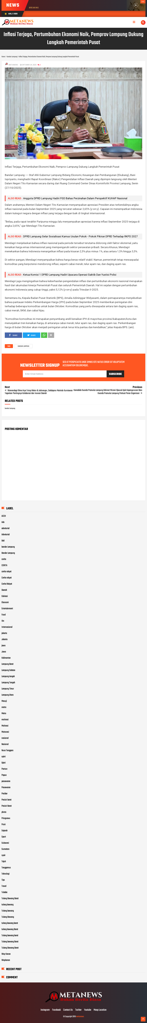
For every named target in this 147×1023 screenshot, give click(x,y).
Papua (4, 775)
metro (4, 707)
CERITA (4, 565)
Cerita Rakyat (7, 584)
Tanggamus (6, 868)
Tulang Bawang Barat (10, 899)
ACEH (4, 516)
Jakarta (4, 639)
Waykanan (6, 960)
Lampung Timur (8, 689)
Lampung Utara (7, 695)
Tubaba (4, 892)
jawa (3, 646)
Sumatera (5, 849)
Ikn (3, 621)
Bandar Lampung (8, 553)
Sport (4, 837)
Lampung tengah (8, 676)
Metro (4, 714)
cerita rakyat (6, 572)
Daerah (4, 590)
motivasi (5, 720)
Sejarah (5, 831)
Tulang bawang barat (10, 936)
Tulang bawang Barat (10, 942)
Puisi (4, 825)
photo (4, 812)
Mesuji (4, 701)
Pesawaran (6, 788)
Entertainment (7, 609)
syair (3, 855)
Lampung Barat (7, 664)
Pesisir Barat (7, 806)
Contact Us (68, 1010)
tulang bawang (7, 905)
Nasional (5, 744)
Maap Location (100, 1010)
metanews (80, 1016)
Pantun (4, 769)
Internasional (7, 627)
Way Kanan (6, 954)
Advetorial (6, 535)
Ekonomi (5, 602)
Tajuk (4, 862)
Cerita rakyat (7, 578)
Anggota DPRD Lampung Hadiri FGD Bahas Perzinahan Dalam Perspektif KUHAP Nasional (75, 198)
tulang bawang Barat (10, 929)
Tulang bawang (8, 911)
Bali (3, 541)
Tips (3, 880)
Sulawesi (5, 843)
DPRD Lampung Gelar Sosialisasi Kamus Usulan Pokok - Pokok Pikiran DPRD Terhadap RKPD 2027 (80, 236)
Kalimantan (6, 658)
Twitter (78, 1010)
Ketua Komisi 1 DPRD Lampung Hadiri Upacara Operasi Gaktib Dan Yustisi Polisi (69, 274)
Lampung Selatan (8, 670)
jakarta (4, 633)
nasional (5, 738)
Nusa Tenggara (7, 751)
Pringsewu (6, 818)
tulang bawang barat (10, 923)
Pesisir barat (6, 800)
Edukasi (5, 596)
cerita (4, 559)
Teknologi (5, 874)
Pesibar (4, 794)
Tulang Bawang (8, 917)
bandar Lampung (23, 346)
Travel (4, 886)
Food (4, 615)
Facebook (56, 1010)
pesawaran (6, 781)
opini (4, 757)
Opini (4, 763)
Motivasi (5, 726)
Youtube (87, 1010)
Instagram (45, 1010)
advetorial (5, 528)
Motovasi (5, 732)
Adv (3, 522)
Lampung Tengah (8, 683)
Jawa (4, 652)
